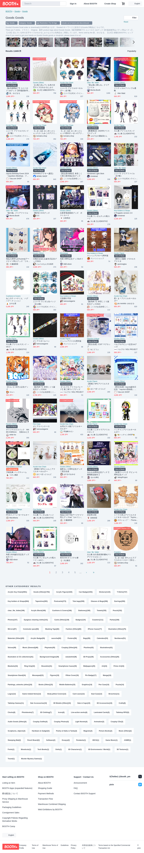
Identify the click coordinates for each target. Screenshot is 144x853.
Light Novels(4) (81, 722)
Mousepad (64, 253)
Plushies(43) (89, 648)
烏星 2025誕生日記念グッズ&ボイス (17, 555)
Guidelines (65, 845)
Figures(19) (54, 675)
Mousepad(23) (38, 675)
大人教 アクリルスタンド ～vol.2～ (17, 345)
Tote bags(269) (78, 601)
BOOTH (9, 11)
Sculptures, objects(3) (16, 731)
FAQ (76, 788)
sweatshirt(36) (71, 657)
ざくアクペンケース (41, 426)
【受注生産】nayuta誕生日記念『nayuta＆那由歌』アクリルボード (125, 388)
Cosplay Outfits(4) (40, 722)
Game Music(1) (111, 740)
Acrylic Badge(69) (38, 638)
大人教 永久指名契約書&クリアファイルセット (99, 555)
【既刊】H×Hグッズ (41, 213)
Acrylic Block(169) (38, 611)
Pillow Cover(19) (72, 675)
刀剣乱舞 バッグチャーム (16, 472)
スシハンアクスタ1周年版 (70, 341)
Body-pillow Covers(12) (56, 694)
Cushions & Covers (13, 296)
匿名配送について (10, 793)
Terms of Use (35, 846)
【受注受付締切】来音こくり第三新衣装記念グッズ (71, 174)
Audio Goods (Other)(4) (17, 722)
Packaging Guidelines (11, 807)
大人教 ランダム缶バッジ (43, 515)
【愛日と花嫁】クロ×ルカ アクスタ (125, 260)
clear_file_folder (93, 82)
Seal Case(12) (96, 694)
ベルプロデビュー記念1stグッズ (125, 345)
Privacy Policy (73, 846)
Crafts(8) (122, 703)
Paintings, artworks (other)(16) (20, 685)
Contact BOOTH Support (84, 793)
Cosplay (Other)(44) (69, 648)
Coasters (117, 552)
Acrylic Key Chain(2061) (17, 592)
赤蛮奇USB (91, 515)
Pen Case (36, 424)
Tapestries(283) (41, 601)
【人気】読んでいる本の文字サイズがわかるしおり (44, 86)
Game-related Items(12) (31, 694)
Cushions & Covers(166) (62, 611)
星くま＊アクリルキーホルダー (125, 299)
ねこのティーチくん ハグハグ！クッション (17, 299)
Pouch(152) (117, 611)
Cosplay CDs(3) (117, 722)
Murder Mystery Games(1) (31, 759)
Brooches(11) (114, 694)
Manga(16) (107, 675)
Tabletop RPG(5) (122, 712)
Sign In (73, 4)
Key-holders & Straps (122, 210)
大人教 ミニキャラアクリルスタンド (98, 431)
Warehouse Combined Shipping (52, 804)
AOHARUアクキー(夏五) (43, 173)
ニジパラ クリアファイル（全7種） (124, 174)
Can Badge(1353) (85, 592)
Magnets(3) (88, 731)
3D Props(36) (88, 657)
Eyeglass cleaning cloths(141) (36, 620)
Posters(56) (72, 638)
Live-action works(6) (79, 712)
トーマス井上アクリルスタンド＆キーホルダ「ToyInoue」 (125, 516)
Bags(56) (86, 638)
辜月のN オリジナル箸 (69, 558)
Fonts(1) (11, 749)
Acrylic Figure (11, 125)
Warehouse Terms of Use (50, 846)
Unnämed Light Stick (95, 173)
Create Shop (110, 4)
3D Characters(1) (75, 749)
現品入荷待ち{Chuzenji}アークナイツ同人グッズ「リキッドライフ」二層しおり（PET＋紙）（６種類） (17, 260)
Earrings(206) (119, 601)
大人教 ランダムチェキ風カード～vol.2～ (44, 559)
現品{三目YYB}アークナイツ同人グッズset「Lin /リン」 (71, 516)
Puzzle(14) (120, 685)
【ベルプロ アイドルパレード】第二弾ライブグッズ (71, 388)
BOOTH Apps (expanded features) (17, 788)
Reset (126, 22)
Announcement (80, 783)
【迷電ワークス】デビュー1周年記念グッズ (125, 473)
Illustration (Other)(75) (117, 629)
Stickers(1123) (104, 592)
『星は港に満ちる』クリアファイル (98, 86)
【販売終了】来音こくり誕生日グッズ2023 (98, 302)
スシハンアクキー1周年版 (97, 256)
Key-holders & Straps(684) (18, 601)
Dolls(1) (59, 749)
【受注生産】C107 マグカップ (98, 345)
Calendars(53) (102, 638)
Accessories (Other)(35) (109, 657)
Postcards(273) (60, 601)
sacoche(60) (56, 638)
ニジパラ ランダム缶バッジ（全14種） (44, 302)
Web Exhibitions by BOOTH (50, 809)
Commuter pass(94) (31, 629)
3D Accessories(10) (104, 703)
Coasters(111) (97, 620)
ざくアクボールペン (41, 341)
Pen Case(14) (104, 685)
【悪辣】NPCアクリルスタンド (98, 385)
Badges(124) (81, 620)
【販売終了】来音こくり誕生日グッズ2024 (44, 388)
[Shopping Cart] (123, 3)
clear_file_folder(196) (16, 611)
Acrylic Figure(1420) (64, 592)
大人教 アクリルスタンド (124, 131)
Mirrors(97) (12, 629)
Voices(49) (12, 648)
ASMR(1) (127, 740)
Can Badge (37, 296)
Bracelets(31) (46, 666)
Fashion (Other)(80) (73, 629)
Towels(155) (101, 611)
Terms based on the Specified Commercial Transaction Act (114, 846)
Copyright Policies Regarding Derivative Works (15, 819)
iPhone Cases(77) (95, 629)
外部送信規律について (88, 846)
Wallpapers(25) (89, 666)
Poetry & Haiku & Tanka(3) (66, 731)
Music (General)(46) (30, 648)
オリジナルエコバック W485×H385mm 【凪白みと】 (18, 431)
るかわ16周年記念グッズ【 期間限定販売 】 (98, 473)
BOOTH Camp (8, 826)
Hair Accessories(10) (38, 703)
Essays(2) (66, 740)
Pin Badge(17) (90, 675)
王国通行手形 (65, 298)
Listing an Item (8, 783)
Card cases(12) (79, 694)
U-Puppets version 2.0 (123, 213)
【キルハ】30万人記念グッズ (17, 388)
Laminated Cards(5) (102, 712)
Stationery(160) (84, 611)
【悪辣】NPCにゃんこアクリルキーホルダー (44, 470)
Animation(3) (99, 722)
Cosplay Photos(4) (61, 722)
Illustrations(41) (106, 648)
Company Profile (22, 846)
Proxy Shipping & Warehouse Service (15, 800)
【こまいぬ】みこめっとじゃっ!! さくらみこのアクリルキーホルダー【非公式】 (45, 132)
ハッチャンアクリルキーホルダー (125, 431)
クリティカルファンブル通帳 (125, 89)
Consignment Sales (10, 812)
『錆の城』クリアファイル (17, 213)
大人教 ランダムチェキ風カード (98, 217)
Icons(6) (61, 712)
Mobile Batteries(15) (67, 685)
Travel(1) (11, 759)
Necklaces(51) (120, 638)
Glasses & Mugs (93, 339)
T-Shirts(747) (122, 592)
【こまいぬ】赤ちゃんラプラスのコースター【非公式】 (125, 559)
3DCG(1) (95, 740)
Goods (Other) (11, 82)
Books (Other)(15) (46, 685)
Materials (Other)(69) (16, 638)
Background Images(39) (49, 657)
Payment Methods (46, 793)
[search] (57, 4)
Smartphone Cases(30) (67, 666)
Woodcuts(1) (26, 749)
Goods (17, 11)
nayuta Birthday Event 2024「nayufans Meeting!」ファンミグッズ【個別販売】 (17, 174)
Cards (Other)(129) (61, 620)
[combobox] (41, 3)
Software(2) (50, 740)
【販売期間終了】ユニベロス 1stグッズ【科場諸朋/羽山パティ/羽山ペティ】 (18, 89)
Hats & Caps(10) (83, 703)
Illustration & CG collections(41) (20, 657)
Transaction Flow (45, 799)
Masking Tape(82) (52, 629)
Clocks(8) (11, 712)
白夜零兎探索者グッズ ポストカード (71, 214)
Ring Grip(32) (29, 666)
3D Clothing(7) (46, 712)
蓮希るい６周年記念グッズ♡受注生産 (71, 470)
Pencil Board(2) (33, 740)
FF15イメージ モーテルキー (17, 515)
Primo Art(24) (118, 666)
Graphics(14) (87, 685)
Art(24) (104, 666)
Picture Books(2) (105, 731)
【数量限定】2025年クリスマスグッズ (98, 132)
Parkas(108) (114, 620)
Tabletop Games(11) (16, 703)
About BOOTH (90, 4)
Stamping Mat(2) (14, 740)
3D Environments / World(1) (99, 749)
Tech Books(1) (43, 749)
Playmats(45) (50, 648)
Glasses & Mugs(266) (99, 601)
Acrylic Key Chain (66, 82)
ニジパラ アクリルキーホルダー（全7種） (71, 89)
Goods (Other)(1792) (41, 592)
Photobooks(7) (28, 712)
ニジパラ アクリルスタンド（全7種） (17, 132)
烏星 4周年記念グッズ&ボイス (71, 260)
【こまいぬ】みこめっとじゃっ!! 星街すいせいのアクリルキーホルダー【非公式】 (72, 132)
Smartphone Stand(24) (17, 675)
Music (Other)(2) (125, 731)
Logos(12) (12, 694)
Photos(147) (12, 620)
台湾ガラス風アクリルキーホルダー (71, 427)
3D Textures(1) (122, 749)
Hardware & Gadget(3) (41, 731)
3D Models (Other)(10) (62, 703)
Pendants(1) (81, 740)
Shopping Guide (45, 788)
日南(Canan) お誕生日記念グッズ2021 (45, 260)
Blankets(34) (13, 666)
